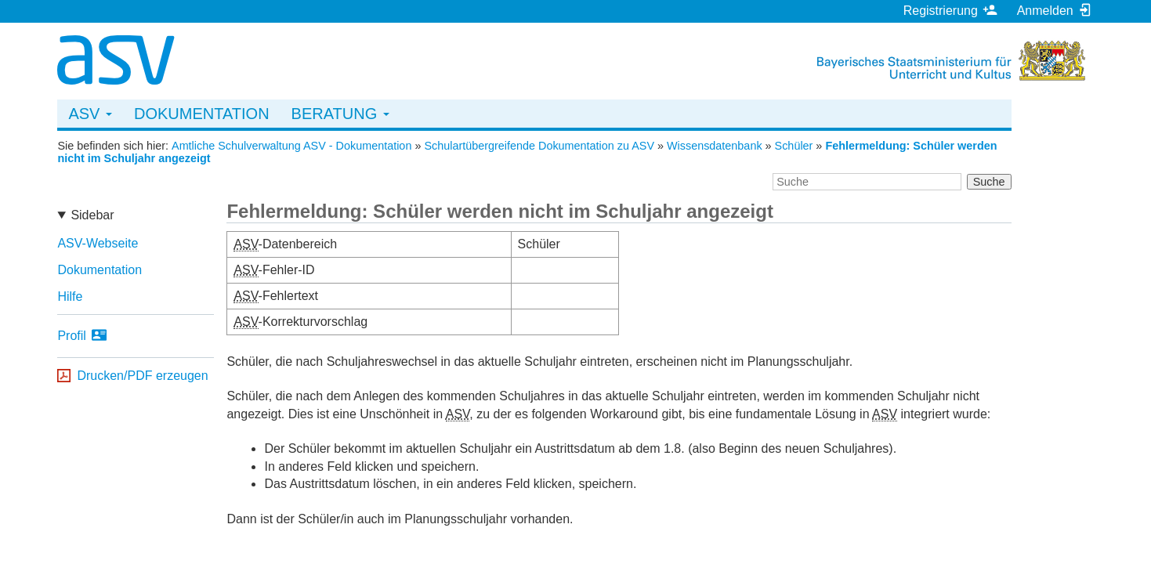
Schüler (794, 145)
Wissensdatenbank (714, 145)
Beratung (340, 113)
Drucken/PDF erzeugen (142, 375)
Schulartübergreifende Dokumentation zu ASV (539, 145)
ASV (90, 113)
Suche (989, 181)
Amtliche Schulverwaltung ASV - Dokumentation (291, 145)
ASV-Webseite (97, 243)
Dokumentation (202, 113)
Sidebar (92, 215)
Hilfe (69, 296)
